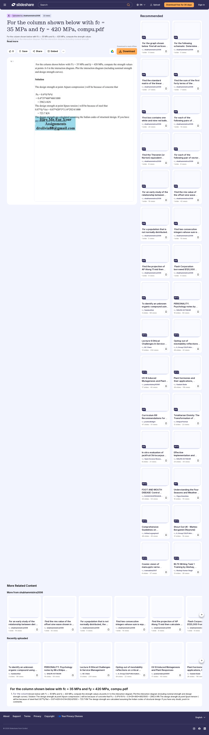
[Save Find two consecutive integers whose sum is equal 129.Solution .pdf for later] (198, 237)
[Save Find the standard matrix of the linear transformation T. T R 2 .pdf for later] (166, 88)
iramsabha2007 (150, 571)
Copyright (49, 716)
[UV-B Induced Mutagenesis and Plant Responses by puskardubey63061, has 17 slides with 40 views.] (155, 373)
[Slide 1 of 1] (20, 76)
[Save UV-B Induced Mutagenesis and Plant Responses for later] (166, 386)
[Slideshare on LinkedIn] (205, 729)
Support (17, 716)
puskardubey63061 (152, 385)
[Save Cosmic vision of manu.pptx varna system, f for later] (166, 572)
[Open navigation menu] (4, 4)
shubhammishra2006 (31, 16)
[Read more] (12, 41)
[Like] (11, 51)
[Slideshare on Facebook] (199, 729)
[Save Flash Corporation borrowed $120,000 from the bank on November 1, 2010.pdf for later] (198, 274)
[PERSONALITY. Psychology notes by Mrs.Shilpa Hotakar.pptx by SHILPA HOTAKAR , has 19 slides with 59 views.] (187, 298)
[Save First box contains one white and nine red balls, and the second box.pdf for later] (166, 125)
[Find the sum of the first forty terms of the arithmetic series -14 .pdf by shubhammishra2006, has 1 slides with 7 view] (187, 75)
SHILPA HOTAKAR (183, 310)
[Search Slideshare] (85, 4)
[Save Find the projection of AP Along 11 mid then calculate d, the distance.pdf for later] (166, 274)
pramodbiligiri (149, 422)
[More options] (63, 51)
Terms (27, 716)
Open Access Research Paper (153, 459)
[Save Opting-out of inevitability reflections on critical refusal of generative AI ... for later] (198, 349)
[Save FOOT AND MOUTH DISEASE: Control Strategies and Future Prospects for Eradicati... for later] (166, 497)
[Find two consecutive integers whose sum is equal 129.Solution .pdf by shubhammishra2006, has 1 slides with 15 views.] (187, 224)
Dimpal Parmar (182, 422)
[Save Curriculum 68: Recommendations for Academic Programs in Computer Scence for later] (166, 423)
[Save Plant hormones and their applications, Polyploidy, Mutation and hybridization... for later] (198, 386)
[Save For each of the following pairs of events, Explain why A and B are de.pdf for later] (198, 125)
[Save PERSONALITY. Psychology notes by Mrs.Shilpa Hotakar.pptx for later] (198, 311)
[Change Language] (141, 4)
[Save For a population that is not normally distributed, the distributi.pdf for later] (166, 237)
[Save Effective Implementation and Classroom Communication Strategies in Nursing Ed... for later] (198, 460)
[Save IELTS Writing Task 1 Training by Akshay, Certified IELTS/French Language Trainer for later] (198, 572)
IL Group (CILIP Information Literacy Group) (185, 347)
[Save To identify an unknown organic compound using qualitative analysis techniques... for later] (166, 311)
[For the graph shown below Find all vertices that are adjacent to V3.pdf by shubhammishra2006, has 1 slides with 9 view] (155, 38)
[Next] (201, 614)
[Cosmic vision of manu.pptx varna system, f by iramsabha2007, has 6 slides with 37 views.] (155, 559)
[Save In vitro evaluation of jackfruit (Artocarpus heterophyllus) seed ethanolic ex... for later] (166, 460)
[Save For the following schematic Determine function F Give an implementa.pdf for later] (198, 51)
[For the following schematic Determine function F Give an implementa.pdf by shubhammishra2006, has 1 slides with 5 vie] (187, 38)
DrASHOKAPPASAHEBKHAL (153, 496)
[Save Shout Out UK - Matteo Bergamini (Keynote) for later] (198, 535)
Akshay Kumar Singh (184, 571)
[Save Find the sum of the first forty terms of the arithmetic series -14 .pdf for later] (198, 88)
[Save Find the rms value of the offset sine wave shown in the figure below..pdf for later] (198, 200)
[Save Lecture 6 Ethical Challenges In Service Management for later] (166, 349)
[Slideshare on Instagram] (194, 729)
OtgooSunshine (182, 496)
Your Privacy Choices (70, 716)
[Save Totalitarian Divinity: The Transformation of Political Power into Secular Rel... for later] (198, 423)
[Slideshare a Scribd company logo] (23, 4)
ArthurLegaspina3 (151, 533)
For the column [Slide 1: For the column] (21, 693)
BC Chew (148, 347)
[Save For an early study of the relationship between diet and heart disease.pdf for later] (166, 200)
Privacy (37, 716)
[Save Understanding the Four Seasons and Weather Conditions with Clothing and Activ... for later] (198, 497)
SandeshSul (149, 310)
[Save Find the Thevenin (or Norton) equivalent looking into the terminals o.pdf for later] (166, 163)
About (6, 716)
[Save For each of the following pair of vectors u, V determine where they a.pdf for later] (198, 163)
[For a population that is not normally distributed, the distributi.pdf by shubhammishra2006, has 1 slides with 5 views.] (155, 224)
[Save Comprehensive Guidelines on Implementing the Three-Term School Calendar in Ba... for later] (166, 535)
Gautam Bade (181, 385)
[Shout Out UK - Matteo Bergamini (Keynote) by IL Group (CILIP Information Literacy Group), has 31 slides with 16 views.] (187, 521)
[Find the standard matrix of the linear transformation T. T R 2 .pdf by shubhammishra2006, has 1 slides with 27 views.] (155, 75)
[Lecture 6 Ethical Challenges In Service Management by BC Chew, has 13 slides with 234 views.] (155, 335)
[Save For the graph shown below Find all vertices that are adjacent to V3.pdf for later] (166, 51)
